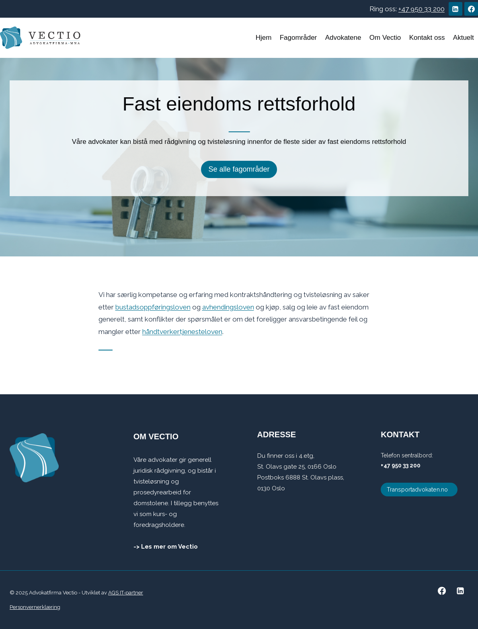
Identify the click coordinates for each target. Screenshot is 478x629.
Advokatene (343, 37)
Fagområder (298, 37)
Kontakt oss (427, 37)
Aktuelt (463, 37)
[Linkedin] (455, 9)
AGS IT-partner (125, 593)
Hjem (264, 37)
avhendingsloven (228, 307)
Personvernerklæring (35, 607)
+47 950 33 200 (421, 9)
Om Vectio (385, 37)
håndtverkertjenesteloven (182, 332)
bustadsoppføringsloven (153, 307)
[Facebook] (471, 9)
